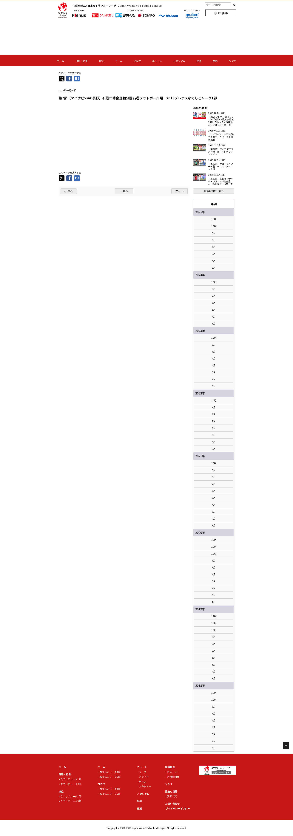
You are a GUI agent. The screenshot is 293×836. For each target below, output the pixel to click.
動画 (199, 61)
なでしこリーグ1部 (71, 779)
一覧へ (124, 191)
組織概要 (170, 767)
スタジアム (179, 61)
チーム (118, 61)
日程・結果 (81, 61)
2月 (214, 518)
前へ (70, 191)
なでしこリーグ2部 (71, 784)
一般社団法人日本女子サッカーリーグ (117, 5)
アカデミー (145, 786)
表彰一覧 (172, 796)
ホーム (60, 61)
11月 (213, 219)
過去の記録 (171, 791)
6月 (214, 246)
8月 (214, 240)
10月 (213, 226)
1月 (214, 525)
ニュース (157, 61)
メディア (144, 776)
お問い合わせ (172, 803)
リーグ (142, 772)
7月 (214, 295)
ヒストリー (173, 772)
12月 (213, 539)
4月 (214, 260)
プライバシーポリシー (178, 808)
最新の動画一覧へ (213, 191)
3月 (214, 267)
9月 (214, 233)
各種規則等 (173, 776)
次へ (178, 191)
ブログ (137, 61)
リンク (232, 61)
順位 (101, 61)
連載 (215, 61)
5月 (214, 253)
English (223, 13)
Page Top (286, 745)
